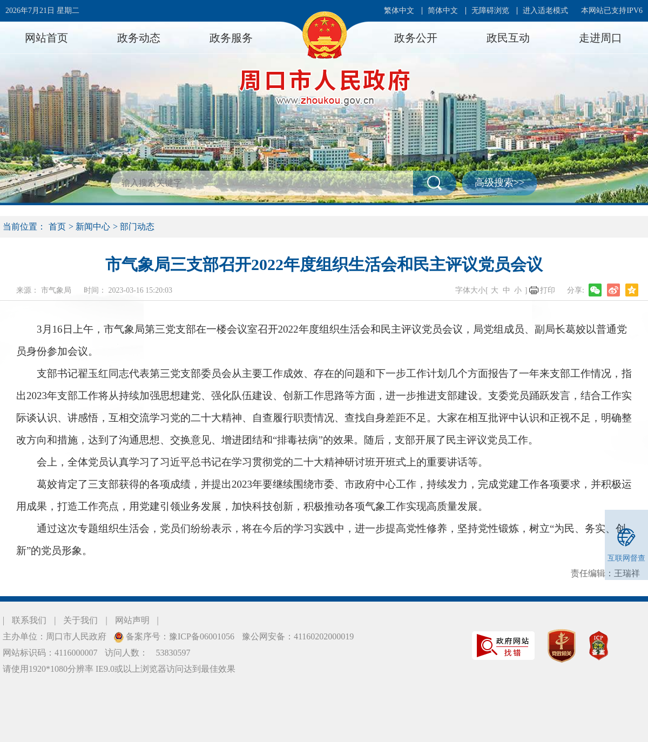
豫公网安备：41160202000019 (298, 636)
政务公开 (415, 38)
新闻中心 (93, 226)
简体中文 (443, 10)
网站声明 (132, 620)
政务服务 (231, 38)
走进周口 (600, 38)
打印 (547, 290)
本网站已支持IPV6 (612, 10)
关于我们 (80, 620)
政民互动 (508, 38)
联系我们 (29, 620)
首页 (57, 226)
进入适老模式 (545, 10)
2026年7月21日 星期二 (42, 10)
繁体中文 (399, 10)
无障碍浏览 (490, 10)
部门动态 (137, 226)
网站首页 (46, 38)
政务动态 (138, 38)
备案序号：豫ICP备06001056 (179, 636)
